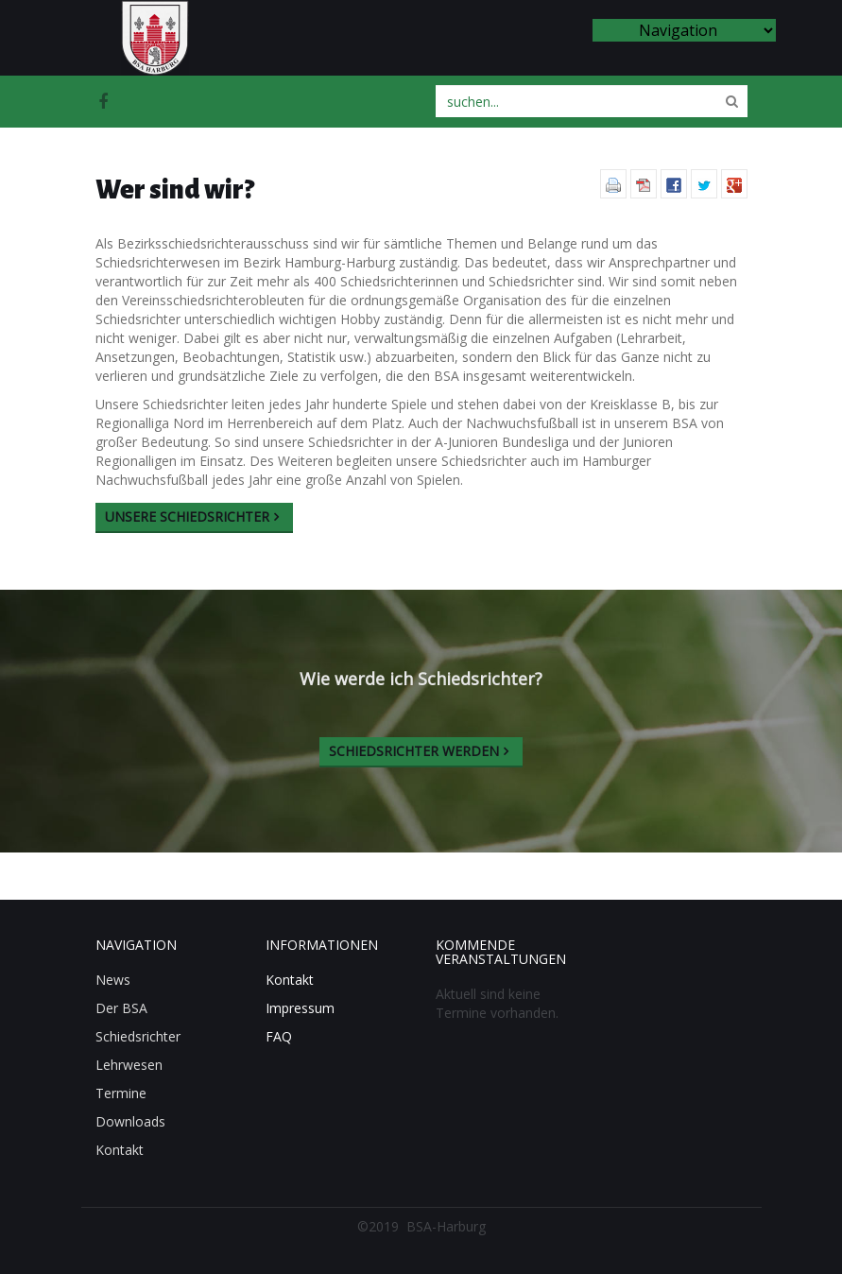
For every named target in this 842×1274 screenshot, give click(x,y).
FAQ (279, 1036)
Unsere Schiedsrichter (187, 516)
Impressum (300, 1008)
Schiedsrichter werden (414, 751)
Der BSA (121, 1008)
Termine (120, 1093)
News (112, 980)
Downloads (130, 1121)
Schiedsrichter (137, 1036)
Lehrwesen (129, 1065)
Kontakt (119, 1150)
